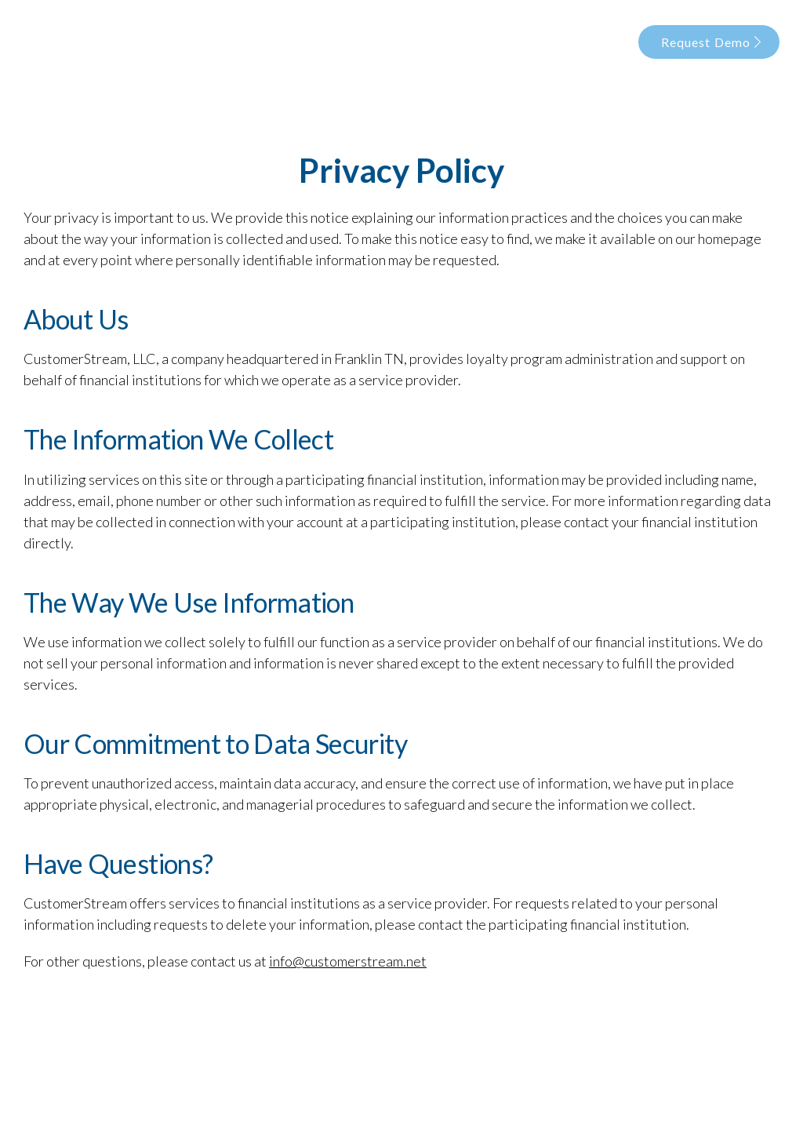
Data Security (506, 41)
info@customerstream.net (348, 961)
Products (426, 41)
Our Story (358, 41)
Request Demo (711, 42)
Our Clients (592, 41)
